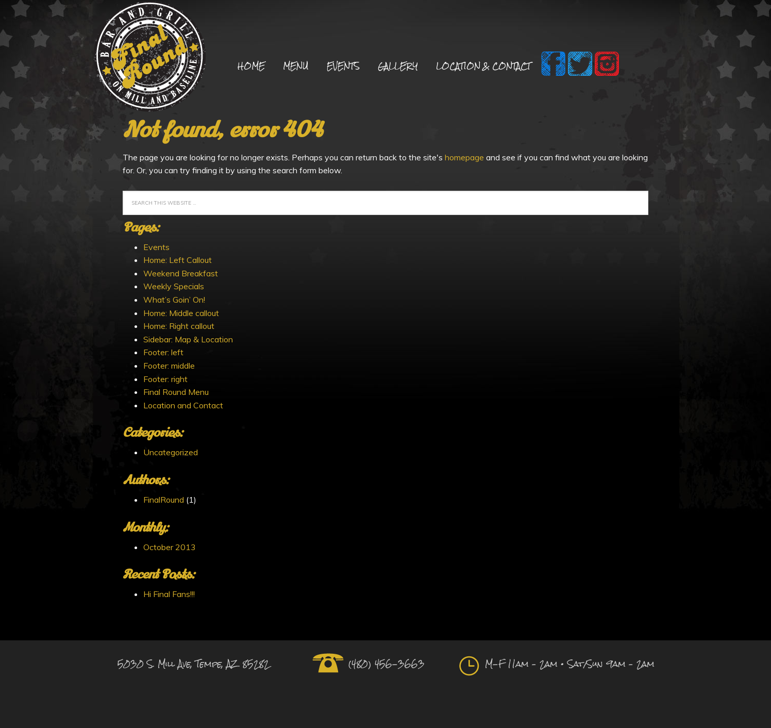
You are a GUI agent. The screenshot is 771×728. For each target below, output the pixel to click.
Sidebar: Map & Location (188, 339)
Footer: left (163, 352)
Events (156, 247)
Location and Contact (183, 405)
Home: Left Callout (177, 260)
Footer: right (165, 379)
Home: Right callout (178, 326)
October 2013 (169, 547)
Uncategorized (170, 452)
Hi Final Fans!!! (169, 594)
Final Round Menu (176, 392)
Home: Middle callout (181, 313)
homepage (464, 157)
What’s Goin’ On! (174, 299)
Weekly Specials (173, 286)
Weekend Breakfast (180, 273)
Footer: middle (169, 365)
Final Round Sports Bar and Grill (150, 58)
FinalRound (163, 499)
